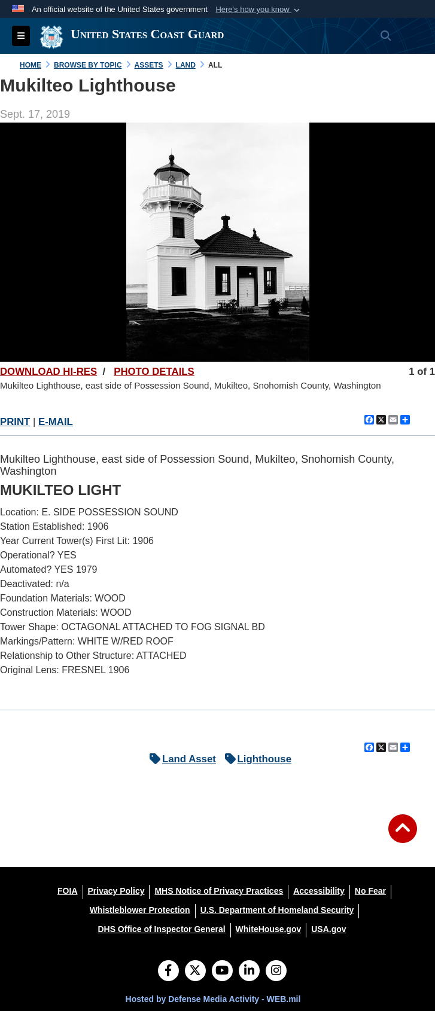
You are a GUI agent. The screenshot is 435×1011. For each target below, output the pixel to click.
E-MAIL (55, 421)
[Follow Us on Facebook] (168, 971)
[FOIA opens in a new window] (67, 891)
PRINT (15, 421)
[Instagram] (276, 971)
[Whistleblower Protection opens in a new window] (140, 910)
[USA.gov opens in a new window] (328, 929)
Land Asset (180, 759)
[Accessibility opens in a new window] (319, 891)
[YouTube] (222, 971)
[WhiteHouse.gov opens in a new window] (269, 929)
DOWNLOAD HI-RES (48, 371)
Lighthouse (255, 759)
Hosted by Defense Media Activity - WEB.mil (213, 999)
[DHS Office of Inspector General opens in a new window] (161, 929)
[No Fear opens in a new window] (370, 891)
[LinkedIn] (249, 971)
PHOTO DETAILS (154, 371)
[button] (258, 10)
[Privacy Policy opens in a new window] (116, 891)
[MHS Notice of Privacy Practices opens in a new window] (218, 891)
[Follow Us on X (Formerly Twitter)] (195, 971)
